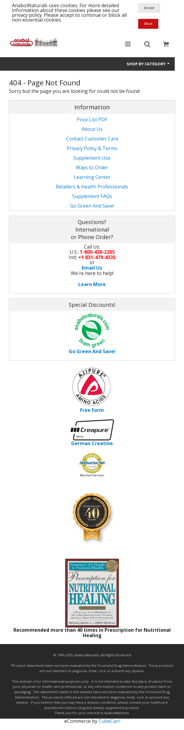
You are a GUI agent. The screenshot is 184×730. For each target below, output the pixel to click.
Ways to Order (92, 167)
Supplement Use (92, 158)
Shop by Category (148, 63)
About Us (92, 129)
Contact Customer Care (92, 138)
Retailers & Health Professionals (92, 186)
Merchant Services (92, 475)
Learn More (92, 284)
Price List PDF (92, 119)
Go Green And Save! (92, 205)
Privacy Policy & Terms (92, 148)
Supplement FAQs (92, 196)
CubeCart (109, 721)
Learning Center (92, 177)
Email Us (92, 268)
